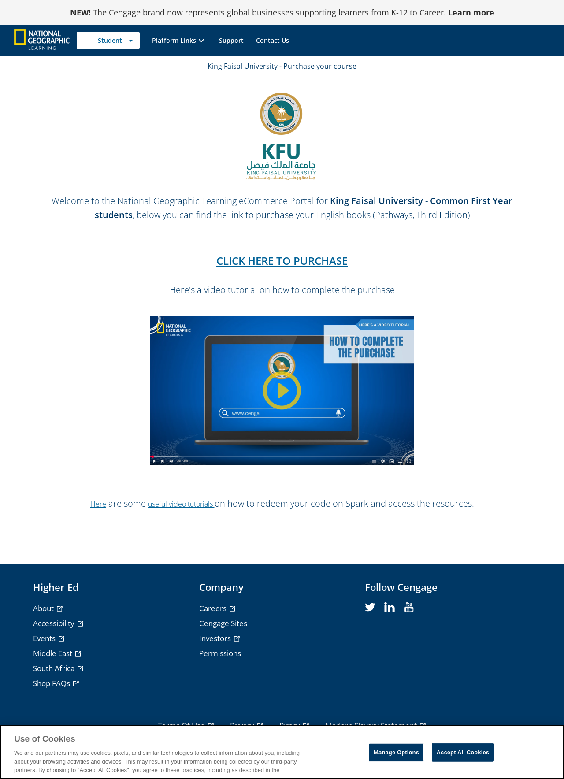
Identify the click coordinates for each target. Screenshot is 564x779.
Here (98, 504)
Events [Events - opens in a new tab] (45, 638)
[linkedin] (389, 607)
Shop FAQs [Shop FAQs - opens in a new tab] (52, 683)
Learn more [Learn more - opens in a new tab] (471, 12)
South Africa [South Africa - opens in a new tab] (54, 668)
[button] (179, 40)
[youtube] (409, 607)
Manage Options (396, 752)
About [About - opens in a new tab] (44, 608)
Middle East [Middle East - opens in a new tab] (53, 653)
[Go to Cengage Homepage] (42, 40)
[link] (231, 40)
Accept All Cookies (463, 752)
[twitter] (370, 607)
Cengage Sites (223, 623)
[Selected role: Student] (108, 40)
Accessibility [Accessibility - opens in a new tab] (54, 623)
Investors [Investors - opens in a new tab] (216, 638)
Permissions (220, 653)
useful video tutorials (181, 504)
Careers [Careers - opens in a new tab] (213, 608)
